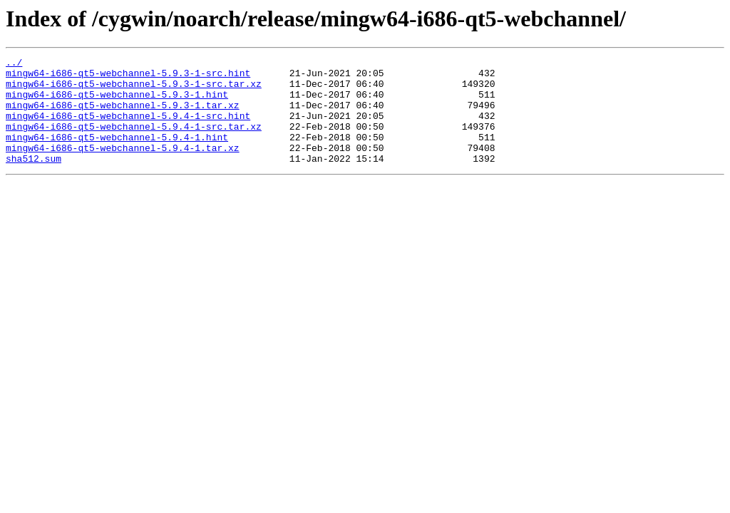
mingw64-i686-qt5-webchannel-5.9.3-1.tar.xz (123, 115)
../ (14, 64)
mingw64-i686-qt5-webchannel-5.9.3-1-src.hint (128, 77)
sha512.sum (33, 179)
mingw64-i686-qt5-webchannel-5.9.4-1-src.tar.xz (134, 141)
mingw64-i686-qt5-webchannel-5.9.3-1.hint (117, 102)
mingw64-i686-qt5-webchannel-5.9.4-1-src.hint (128, 128)
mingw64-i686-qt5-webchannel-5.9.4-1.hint (117, 153)
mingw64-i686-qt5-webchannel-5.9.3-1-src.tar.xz (134, 89)
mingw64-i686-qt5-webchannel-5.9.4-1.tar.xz (123, 166)
